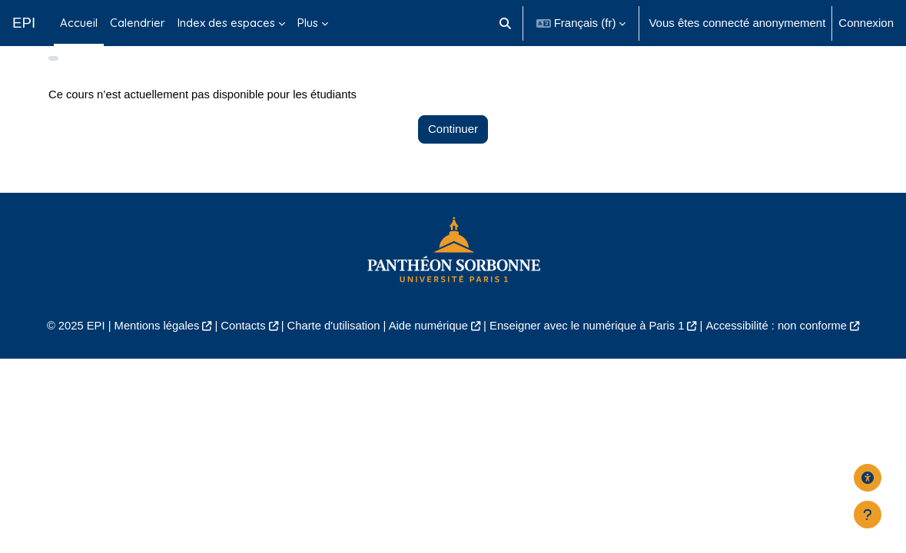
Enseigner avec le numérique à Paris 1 (589, 342)
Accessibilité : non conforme (781, 342)
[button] (505, 23)
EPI (23, 23)
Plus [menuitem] (307, 22)
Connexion (866, 22)
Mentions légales (152, 342)
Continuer (453, 145)
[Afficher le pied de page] (867, 514)
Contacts (240, 342)
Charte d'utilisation (331, 342)
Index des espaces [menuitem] (226, 22)
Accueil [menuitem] (79, 22)
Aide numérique (427, 342)
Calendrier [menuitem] (137, 22)
